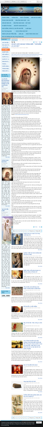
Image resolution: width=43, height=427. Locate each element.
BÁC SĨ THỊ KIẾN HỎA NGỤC (31, 365)
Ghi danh (13, 1)
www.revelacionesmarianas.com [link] (22, 114)
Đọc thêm (8, 157)
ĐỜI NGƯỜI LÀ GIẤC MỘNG (30, 306)
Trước (36, 42)
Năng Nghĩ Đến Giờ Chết (30, 381)
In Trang (12, 227)
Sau (40, 42)
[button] (8, 31)
